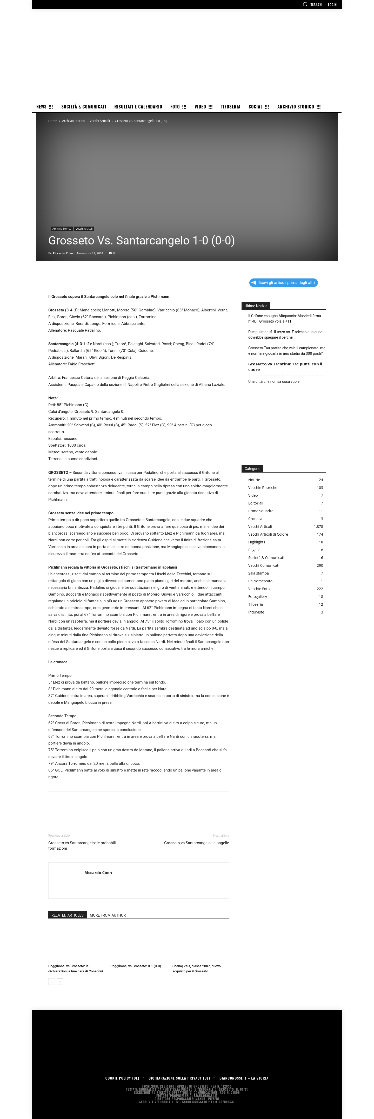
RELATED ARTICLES (67, 915)
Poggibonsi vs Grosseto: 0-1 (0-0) (135, 966)
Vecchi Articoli (100, 121)
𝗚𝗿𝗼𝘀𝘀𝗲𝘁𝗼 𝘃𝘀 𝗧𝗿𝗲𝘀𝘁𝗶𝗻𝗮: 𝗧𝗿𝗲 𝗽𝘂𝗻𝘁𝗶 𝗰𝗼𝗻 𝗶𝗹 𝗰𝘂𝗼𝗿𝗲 (285, 367)
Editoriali (255, 503)
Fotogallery (257, 596)
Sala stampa (258, 573)
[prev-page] (51, 981)
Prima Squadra (260, 510)
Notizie (254, 479)
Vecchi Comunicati (263, 565)
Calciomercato (260, 580)
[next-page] (60, 981)
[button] (312, 4)
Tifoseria (255, 604)
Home (52, 121)
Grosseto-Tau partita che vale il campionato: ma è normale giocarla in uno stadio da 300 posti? (286, 351)
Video (253, 495)
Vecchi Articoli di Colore (268, 534)
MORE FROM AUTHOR (108, 915)
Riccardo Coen (63, 253)
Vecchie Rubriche (262, 487)
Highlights (256, 542)
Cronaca (255, 518)
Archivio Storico (73, 121)
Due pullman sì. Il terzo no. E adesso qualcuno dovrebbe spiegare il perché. (285, 334)
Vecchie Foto (259, 588)
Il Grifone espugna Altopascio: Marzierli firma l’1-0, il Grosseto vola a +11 (284, 318)
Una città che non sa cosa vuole (273, 381)
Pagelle (254, 549)
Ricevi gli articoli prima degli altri (283, 282)
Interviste (256, 612)
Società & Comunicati (266, 557)
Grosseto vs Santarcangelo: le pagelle (196, 843)
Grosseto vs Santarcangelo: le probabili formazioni (82, 846)
